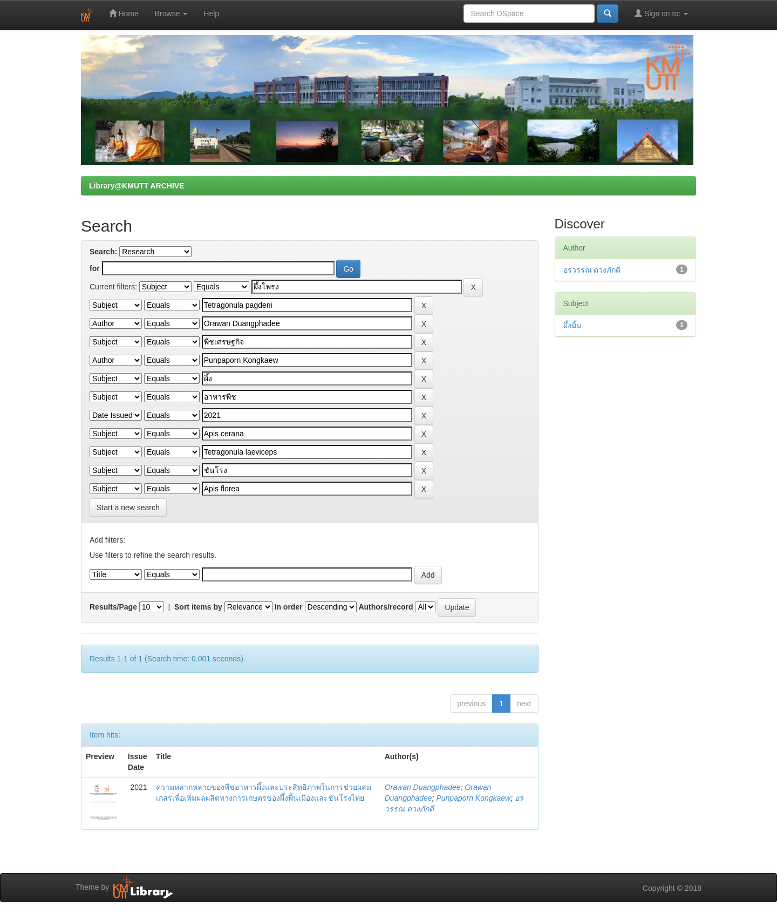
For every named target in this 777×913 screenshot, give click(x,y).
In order (289, 607)
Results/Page (113, 607)
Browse (171, 13)
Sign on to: (661, 13)
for (95, 268)
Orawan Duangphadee (423, 787)
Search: (103, 251)
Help (211, 13)
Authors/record (385, 607)
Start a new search (128, 507)
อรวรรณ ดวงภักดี (592, 270)
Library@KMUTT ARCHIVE (136, 185)
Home (124, 13)
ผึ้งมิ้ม (572, 325)
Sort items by (198, 607)
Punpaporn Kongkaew (473, 798)
